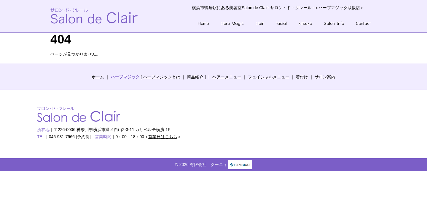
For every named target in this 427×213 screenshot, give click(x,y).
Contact (363, 23)
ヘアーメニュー (226, 77)
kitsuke (305, 23)
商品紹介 (195, 77)
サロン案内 (325, 77)
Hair (260, 23)
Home (203, 23)
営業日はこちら (162, 136)
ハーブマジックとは (161, 77)
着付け (302, 77)
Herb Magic (232, 23)
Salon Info (334, 23)
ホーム (98, 77)
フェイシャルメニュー (268, 77)
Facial (281, 23)
